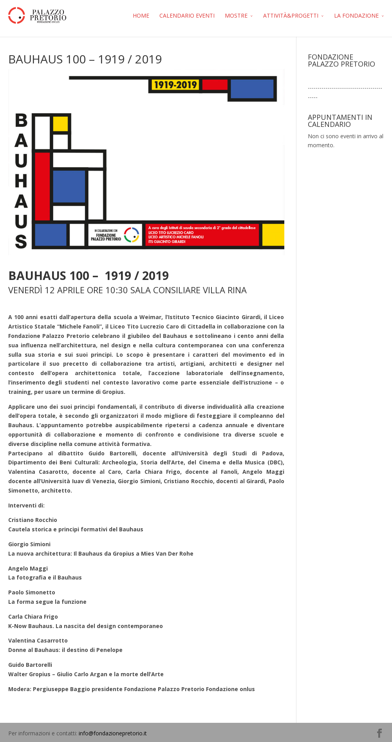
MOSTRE (236, 15)
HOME (141, 15)
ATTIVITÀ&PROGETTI (290, 15)
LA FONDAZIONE (356, 15)
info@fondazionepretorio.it (113, 733)
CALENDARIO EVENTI (187, 15)
